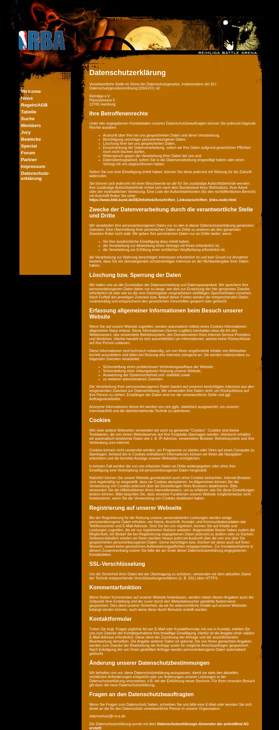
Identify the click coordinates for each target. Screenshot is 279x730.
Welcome (31, 91)
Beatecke (31, 139)
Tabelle (29, 111)
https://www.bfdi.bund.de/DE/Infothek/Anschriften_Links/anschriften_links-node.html (162, 200)
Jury (26, 132)
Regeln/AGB (34, 105)
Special (29, 146)
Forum (28, 152)
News (27, 98)
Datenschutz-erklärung (35, 176)
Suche (28, 118)
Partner (29, 159)
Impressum (33, 166)
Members (31, 125)
